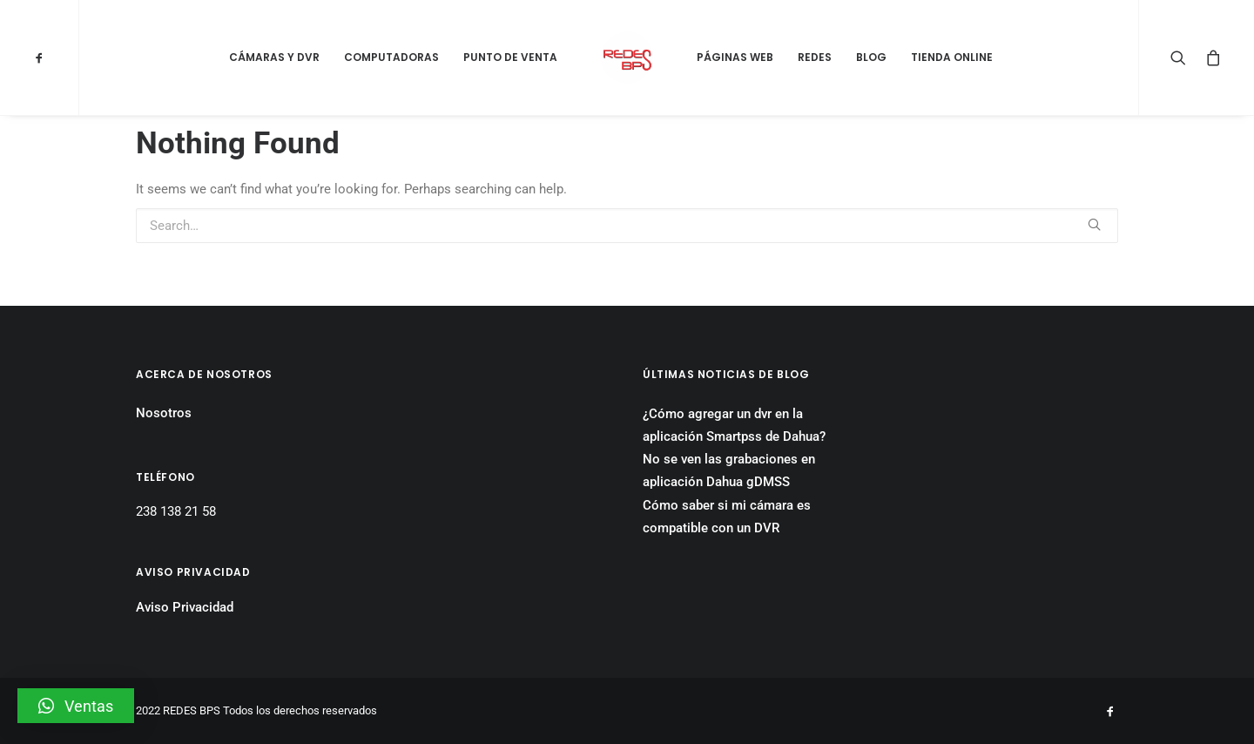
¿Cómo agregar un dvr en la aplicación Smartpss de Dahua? (734, 425)
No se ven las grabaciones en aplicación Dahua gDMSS (729, 470)
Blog (871, 57)
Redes (815, 57)
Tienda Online (952, 57)
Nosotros (164, 413)
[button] (75, 705)
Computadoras (391, 57)
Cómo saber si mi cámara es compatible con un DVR (727, 516)
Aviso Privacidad (184, 607)
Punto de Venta (510, 57)
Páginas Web (735, 57)
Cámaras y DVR (274, 57)
